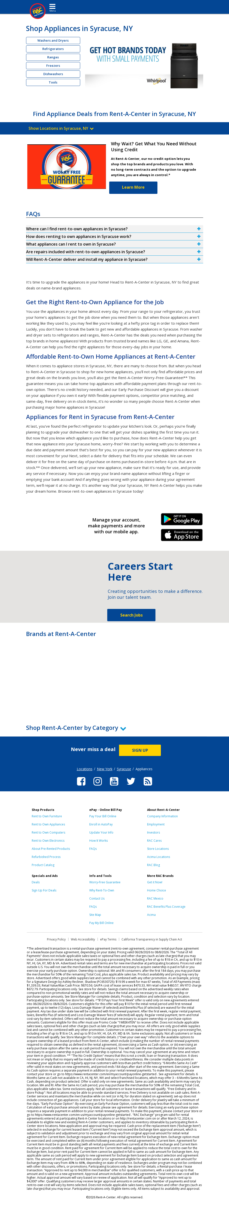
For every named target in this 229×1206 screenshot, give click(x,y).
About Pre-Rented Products (51, 849)
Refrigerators (53, 49)
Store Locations (158, 849)
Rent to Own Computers (48, 832)
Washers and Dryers (53, 40)
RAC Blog (153, 865)
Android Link (181, 521)
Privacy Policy (56, 939)
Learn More (133, 187)
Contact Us (97, 898)
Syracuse (124, 769)
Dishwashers (53, 74)
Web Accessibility (83, 939)
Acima (151, 915)
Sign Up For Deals (44, 890)
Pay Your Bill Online (102, 816)
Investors (153, 832)
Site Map (95, 915)
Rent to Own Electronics (48, 840)
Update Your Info (101, 832)
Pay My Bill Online (101, 923)
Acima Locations (158, 857)
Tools (53, 82)
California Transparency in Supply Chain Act (152, 939)
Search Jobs (131, 615)
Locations (84, 769)
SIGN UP (140, 750)
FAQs (93, 849)
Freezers (53, 65)
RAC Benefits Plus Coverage (166, 906)
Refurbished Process (46, 857)
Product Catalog (43, 865)
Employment (156, 824)
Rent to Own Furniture (47, 816)
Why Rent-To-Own (101, 890)
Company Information (162, 816)
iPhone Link (181, 536)
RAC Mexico (155, 898)
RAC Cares (154, 840)
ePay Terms (108, 939)
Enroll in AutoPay (101, 824)
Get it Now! (154, 882)
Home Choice (156, 890)
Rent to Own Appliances (48, 824)
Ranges (53, 57)
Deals (36, 882)
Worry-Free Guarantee (105, 882)
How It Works (98, 840)
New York (104, 769)
